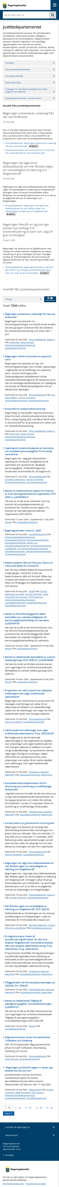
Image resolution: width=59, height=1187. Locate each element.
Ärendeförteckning (38, 534)
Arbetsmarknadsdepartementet (20, 345)
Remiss (8, 522)
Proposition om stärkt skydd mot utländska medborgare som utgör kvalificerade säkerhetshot (28, 693)
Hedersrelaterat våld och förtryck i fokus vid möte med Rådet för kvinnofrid (29, 564)
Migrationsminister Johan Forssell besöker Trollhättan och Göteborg (28, 1039)
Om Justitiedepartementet (30, 69)
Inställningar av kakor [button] (36, 1183)
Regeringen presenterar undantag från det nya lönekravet (30, 315)
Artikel (32, 591)
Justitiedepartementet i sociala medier (30, 98)
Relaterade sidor (30, 82)
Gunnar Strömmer (26, 397)
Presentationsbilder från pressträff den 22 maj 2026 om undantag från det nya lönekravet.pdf (30, 151)
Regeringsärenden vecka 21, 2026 (23, 530)
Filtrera (23, 299)
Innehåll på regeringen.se (30, 1127)
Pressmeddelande (37, 339)
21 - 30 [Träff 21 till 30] (28, 1107)
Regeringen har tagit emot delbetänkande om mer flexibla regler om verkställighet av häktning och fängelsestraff (29, 866)
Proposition (34, 772)
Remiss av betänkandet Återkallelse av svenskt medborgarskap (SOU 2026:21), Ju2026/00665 (30, 658)
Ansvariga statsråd (30, 76)
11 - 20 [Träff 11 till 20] (17, 1107)
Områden (30, 63)
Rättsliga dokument (38, 925)
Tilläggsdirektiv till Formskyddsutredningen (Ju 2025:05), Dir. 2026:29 (30, 984)
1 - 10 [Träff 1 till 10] (7, 1107)
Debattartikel (35, 1089)
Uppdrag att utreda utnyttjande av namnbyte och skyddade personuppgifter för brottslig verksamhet (29, 451)
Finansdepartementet (15, 482)
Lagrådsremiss (36, 811)
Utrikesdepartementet (15, 554)
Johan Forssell (27, 342)
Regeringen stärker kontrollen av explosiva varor (28, 358)
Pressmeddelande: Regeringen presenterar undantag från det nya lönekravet (30, 145)
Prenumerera (50, 299)
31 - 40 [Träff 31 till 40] (39, 1107)
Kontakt (9, 1155)
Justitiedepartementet (15, 348)
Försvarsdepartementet (16, 400)
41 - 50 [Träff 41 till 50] (49, 1107)
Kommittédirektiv (37, 989)
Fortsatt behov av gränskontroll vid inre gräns (29, 823)
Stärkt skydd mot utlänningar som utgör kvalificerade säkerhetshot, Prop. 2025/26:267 (29, 732)
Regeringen (46, 774)
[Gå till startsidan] (14, 5)
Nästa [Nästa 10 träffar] (8, 1113)
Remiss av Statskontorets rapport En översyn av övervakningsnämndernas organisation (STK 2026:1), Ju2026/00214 (30, 494)
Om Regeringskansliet (13, 1183)
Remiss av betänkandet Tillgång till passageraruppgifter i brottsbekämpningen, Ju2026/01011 (28, 1004)
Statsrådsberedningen (15, 605)
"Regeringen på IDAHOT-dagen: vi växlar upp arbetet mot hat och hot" (29, 1069)
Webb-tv (51, 339)
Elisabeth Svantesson (15, 479)
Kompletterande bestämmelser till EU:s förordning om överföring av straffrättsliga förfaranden (28, 786)
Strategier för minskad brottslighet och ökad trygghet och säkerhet (30, 90)
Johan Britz (14, 342)
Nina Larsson (21, 597)
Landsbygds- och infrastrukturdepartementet (26, 548)
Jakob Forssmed (22, 1092)
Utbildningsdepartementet (38, 551)
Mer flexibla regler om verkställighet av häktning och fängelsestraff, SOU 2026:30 (27, 908)
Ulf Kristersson (36, 597)
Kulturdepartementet (41, 545)
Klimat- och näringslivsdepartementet (21, 544)
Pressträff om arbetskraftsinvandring (25, 408)
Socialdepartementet (15, 551)
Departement (30, 1135)
